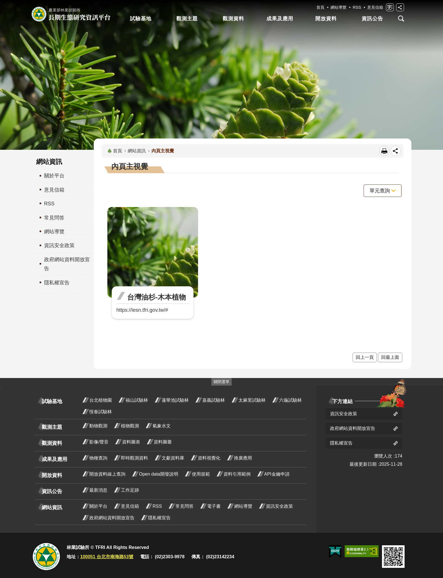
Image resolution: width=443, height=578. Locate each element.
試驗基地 (140, 18)
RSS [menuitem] (49, 203)
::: (30, 157)
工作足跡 (130, 490)
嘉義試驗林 (213, 400)
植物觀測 (130, 425)
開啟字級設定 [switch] (390, 7)
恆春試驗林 (100, 411)
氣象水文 (162, 425)
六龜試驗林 (290, 400)
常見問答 (184, 506)
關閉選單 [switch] (221, 381)
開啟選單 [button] (401, 18)
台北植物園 (100, 400)
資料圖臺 (163, 441)
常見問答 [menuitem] (54, 218)
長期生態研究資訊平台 (71, 14)
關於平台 (98, 506)
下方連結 (342, 401)
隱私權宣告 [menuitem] (57, 282)
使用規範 (201, 474)
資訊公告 (372, 18)
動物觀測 (98, 425)
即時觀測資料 (134, 458)
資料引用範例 (237, 474)
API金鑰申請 (277, 474)
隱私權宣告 (159, 517)
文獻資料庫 (173, 458)
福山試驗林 (136, 400)
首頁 (320, 7)
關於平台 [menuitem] (54, 176)
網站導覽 (338, 7)
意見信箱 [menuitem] (54, 190)
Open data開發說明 (158, 474)
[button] (335, 551)
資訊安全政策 (279, 506)
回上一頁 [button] (365, 357)
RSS (357, 7)
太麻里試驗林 (252, 400)
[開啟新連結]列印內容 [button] (384, 151)
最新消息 (98, 490)
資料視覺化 (209, 458)
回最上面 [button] (390, 357)
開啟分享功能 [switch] (400, 7)
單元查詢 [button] (380, 191)
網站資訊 (137, 150)
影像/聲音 (98, 441)
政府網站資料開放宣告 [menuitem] (67, 264)
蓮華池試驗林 (175, 400)
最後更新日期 (363, 464)
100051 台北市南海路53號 (106, 556)
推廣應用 (243, 458)
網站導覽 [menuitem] (54, 231)
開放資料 (326, 18)
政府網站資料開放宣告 (111, 517)
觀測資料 (233, 18)
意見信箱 (375, 7)
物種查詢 (98, 458)
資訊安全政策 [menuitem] (59, 245)
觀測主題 (187, 18)
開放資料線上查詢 (107, 474)
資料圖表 (131, 441)
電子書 (214, 506)
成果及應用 (279, 18)
